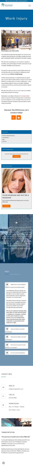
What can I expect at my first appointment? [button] (15, 329)
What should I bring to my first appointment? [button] (15, 337)
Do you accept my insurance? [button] (15, 353)
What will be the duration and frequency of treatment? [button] (15, 345)
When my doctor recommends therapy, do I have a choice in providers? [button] (15, 285)
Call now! (16, 156)
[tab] (16, 285)
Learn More (6, 206)
